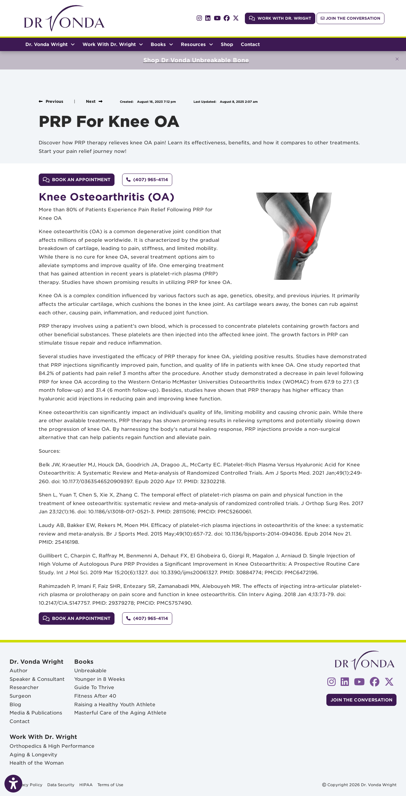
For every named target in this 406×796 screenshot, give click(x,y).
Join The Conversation (350, 18)
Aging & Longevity (33, 755)
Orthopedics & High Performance (52, 746)
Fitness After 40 (95, 696)
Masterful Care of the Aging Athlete (120, 713)
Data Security (61, 784)
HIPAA (86, 784)
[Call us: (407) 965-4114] (147, 180)
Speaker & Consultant (37, 679)
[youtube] (217, 18)
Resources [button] (197, 44)
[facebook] (227, 18)
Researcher (24, 687)
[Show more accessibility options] (13, 783)
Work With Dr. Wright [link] (280, 18)
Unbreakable (90, 671)
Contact (250, 44)
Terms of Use (110, 784)
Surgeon (20, 696)
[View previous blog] (51, 101)
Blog (15, 704)
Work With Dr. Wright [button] (112, 44)
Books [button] (162, 44)
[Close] (397, 59)
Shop (229, 43)
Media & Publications (36, 713)
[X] (236, 18)
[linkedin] (208, 18)
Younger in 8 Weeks (99, 679)
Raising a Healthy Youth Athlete (114, 704)
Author (19, 671)
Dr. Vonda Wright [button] (50, 44)
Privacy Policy (28, 784)
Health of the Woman (37, 763)
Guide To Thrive (94, 687)
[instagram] (199, 18)
